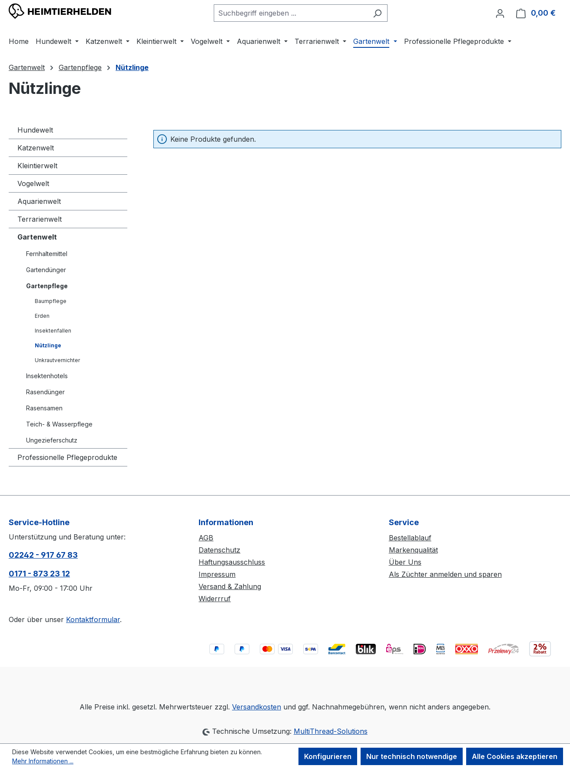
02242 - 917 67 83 (43, 554)
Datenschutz (219, 550)
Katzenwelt (35, 147)
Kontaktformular (93, 619)
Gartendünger (46, 269)
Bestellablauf (410, 537)
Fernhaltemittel (46, 253)
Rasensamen (44, 408)
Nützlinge (48, 345)
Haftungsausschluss (232, 562)
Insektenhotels (47, 376)
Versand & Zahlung (230, 586)
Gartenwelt (37, 237)
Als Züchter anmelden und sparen (445, 574)
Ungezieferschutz (51, 440)
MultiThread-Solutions (331, 731)
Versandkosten (256, 706)
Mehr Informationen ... (42, 761)
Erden (42, 316)
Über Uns (405, 562)
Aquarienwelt (39, 201)
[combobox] (291, 13)
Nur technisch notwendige (411, 756)
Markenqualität (413, 550)
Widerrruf (215, 598)
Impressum (217, 574)
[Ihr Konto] (500, 13)
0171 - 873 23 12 (39, 573)
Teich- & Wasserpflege (59, 424)
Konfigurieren (327, 756)
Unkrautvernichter (57, 360)
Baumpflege (50, 301)
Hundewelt (35, 130)
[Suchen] (377, 13)
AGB (206, 537)
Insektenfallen (53, 330)
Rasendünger (45, 392)
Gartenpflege (47, 286)
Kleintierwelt (37, 165)
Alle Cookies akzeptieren (514, 756)
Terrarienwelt (39, 219)
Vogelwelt (33, 183)
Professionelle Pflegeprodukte (67, 457)
